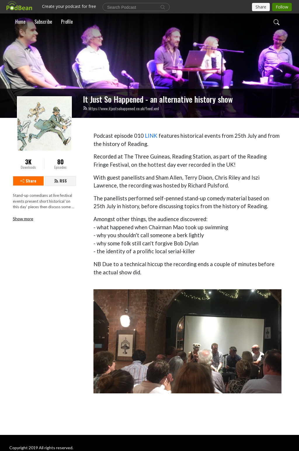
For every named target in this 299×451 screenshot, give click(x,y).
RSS (60, 181)
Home (20, 21)
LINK (151, 135)
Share (28, 181)
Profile (67, 21)
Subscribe (43, 21)
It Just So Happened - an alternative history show (158, 99)
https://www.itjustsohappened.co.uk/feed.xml (121, 108)
